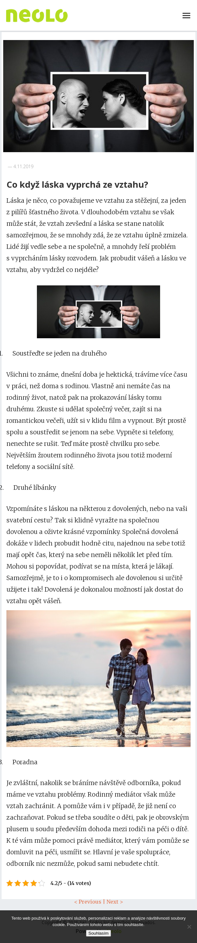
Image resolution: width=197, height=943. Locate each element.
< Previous (87, 901)
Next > (115, 901)
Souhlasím (99, 933)
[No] (189, 926)
